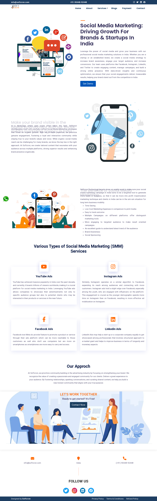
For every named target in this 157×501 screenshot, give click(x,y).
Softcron (26, 499)
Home (78, 8)
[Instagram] (134, 2)
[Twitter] (137, 2)
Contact (140, 8)
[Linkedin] (140, 2)
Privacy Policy (98, 499)
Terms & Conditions (115, 499)
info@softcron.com (20, 2)
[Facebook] (144, 2)
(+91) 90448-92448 (124, 463)
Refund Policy (132, 499)
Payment (126, 8)
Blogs (114, 8)
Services (102, 8)
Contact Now (78, 404)
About (89, 8)
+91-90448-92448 (78, 2)
